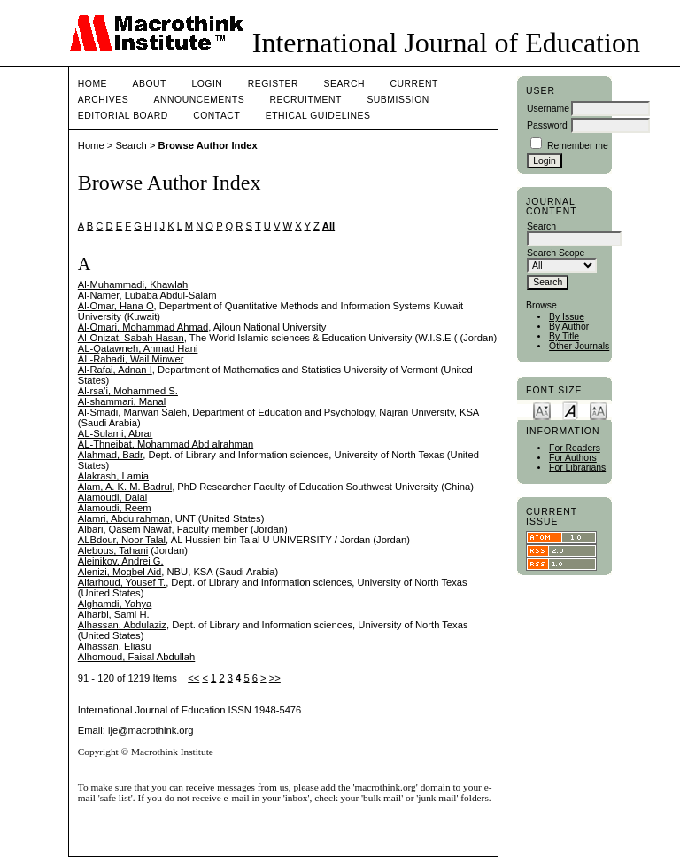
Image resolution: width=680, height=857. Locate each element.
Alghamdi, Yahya (115, 603)
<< (193, 678)
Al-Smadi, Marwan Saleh (132, 412)
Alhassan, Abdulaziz (122, 624)
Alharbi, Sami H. (114, 614)
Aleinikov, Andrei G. (121, 561)
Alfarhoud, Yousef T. (122, 582)
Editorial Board (123, 116)
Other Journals (579, 346)
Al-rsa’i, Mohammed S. (128, 391)
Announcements (199, 100)
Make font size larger (598, 410)
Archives (103, 100)
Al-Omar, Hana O (116, 305)
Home (92, 84)
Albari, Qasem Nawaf (125, 529)
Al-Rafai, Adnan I (115, 369)
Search (344, 84)
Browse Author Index (208, 145)
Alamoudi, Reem (114, 508)
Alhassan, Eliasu (114, 646)
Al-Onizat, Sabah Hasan (131, 337)
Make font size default (570, 410)
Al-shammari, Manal (122, 401)
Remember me (577, 146)
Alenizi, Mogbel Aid (120, 571)
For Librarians (577, 467)
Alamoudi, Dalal (112, 497)
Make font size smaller (542, 410)
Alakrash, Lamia (113, 476)
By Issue (566, 317)
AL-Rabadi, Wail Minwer (131, 359)
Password (547, 125)
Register (273, 84)
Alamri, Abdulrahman (124, 518)
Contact (216, 116)
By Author (569, 326)
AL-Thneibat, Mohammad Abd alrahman (165, 444)
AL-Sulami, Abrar (115, 433)
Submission (398, 100)
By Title (564, 336)
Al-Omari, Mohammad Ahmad (143, 327)
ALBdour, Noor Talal (122, 539)
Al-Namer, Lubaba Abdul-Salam (147, 295)
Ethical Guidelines (318, 116)
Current (413, 84)
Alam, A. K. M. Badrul (125, 486)
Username (548, 108)
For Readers (574, 448)
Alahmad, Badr (110, 454)
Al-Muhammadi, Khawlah (133, 284)
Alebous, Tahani (113, 550)
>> (275, 678)
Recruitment (306, 100)
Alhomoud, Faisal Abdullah (136, 656)
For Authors (573, 458)
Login (206, 84)
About (149, 84)
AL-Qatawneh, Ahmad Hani (138, 348)
